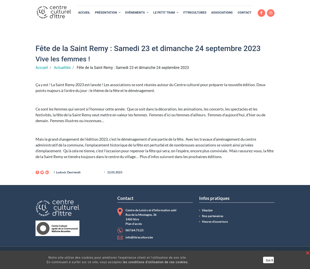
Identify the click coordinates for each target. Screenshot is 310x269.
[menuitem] (84, 13)
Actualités (62, 67)
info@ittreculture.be (139, 237)
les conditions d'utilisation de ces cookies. (156, 262)
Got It (269, 260)
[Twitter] (42, 172)
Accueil (42, 67)
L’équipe (207, 210)
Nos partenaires (212, 216)
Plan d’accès (134, 223)
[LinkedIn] (47, 172)
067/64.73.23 (134, 230)
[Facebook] (37, 172)
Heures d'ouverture (215, 221)
